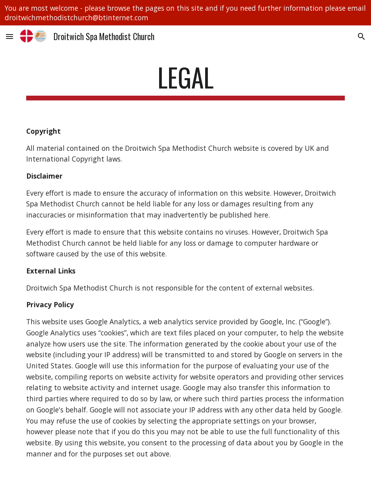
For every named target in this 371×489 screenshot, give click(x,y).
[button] (9, 36)
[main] (185, 81)
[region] (185, 12)
